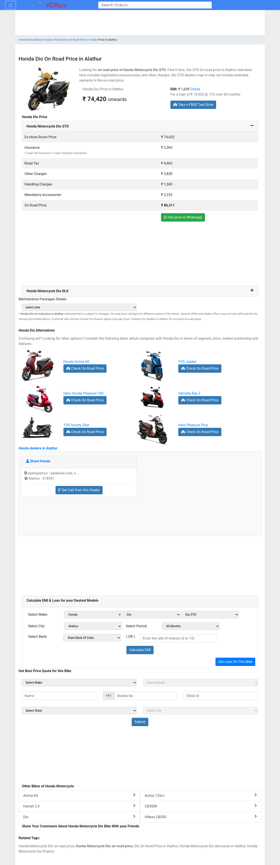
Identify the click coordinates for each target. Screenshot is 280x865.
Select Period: (136, 626)
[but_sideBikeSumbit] (140, 722)
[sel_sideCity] (200, 710)
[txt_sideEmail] (221, 696)
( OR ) (130, 636)
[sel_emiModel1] (151, 614)
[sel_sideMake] (79, 682)
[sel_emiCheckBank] (92, 637)
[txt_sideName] (59, 696)
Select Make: (38, 614)
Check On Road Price (85, 368)
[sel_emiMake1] (93, 614)
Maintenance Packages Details (42, 299)
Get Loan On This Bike (235, 662)
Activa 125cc (201, 795)
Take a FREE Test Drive (193, 105)
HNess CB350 (201, 816)
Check (195, 89)
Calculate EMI (140, 650)
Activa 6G (79, 795)
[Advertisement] (140, 255)
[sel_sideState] (79, 710)
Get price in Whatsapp (183, 217)
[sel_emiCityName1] (93, 626)
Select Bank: (37, 636)
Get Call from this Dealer (79, 490)
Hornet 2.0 (79, 806)
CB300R (201, 806)
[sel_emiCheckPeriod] (191, 626)
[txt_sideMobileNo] (145, 696)
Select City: (36, 626)
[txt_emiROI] (178, 638)
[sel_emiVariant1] (210, 614)
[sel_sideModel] (200, 682)
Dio (79, 816)
